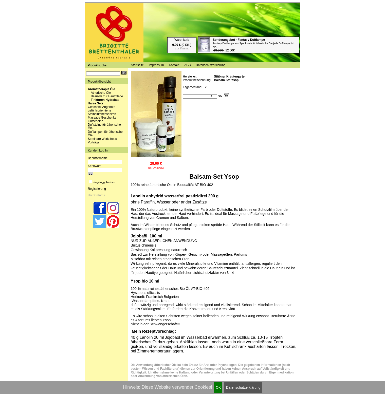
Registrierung (97, 189)
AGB (187, 65)
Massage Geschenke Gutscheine (102, 119)
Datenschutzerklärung (243, 387)
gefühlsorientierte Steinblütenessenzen (102, 112)
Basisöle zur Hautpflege (107, 96)
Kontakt (174, 65)
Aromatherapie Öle (101, 89)
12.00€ (253, 45)
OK (218, 387)
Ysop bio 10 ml (145, 281)
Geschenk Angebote (101, 107)
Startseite (137, 65)
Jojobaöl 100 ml (146, 236)
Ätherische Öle (101, 93)
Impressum (156, 65)
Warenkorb (181, 40)
